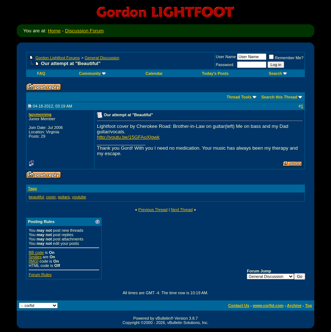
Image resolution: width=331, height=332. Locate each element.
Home (54, 30)
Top (308, 305)
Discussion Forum (84, 30)
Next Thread (182, 209)
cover (51, 197)
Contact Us (238, 305)
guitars (64, 197)
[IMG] (33, 261)
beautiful (36, 197)
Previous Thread (153, 209)
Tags (32, 188)
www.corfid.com (268, 305)
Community (92, 73)
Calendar (154, 73)
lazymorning (40, 114)
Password (224, 64)
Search (278, 73)
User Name (226, 56)
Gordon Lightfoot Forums (58, 58)
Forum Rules (40, 274)
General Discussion (102, 58)
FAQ (41, 73)
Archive (294, 305)
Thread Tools (239, 97)
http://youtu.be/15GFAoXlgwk (128, 137)
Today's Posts (215, 73)
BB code (36, 252)
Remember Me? (286, 58)
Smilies (35, 257)
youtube (79, 197)
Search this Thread (279, 97)
